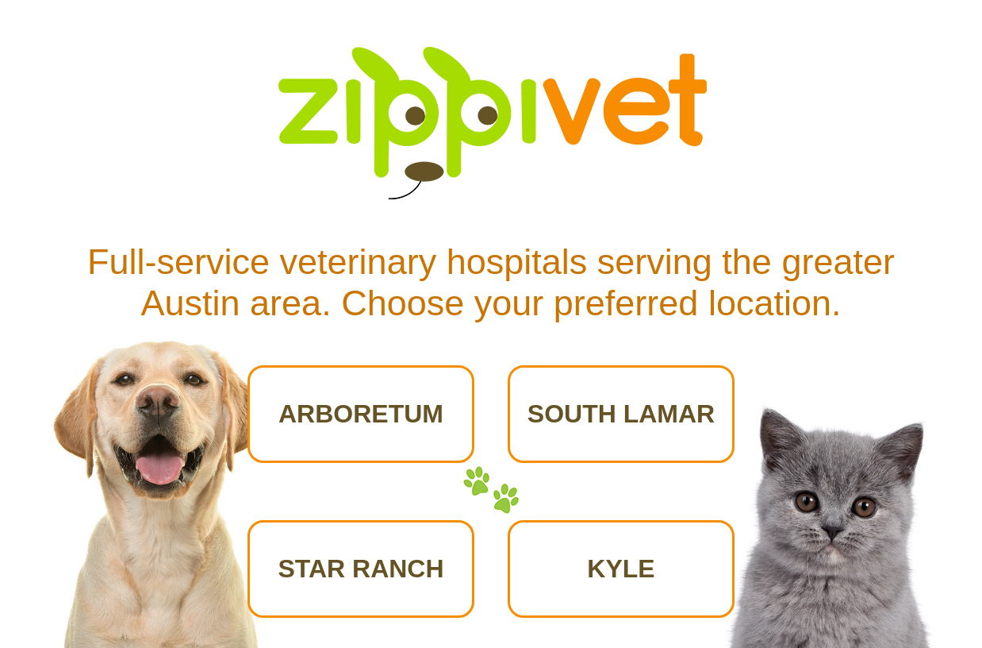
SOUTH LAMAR (621, 413)
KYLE (620, 568)
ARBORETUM (360, 413)
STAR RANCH (360, 568)
